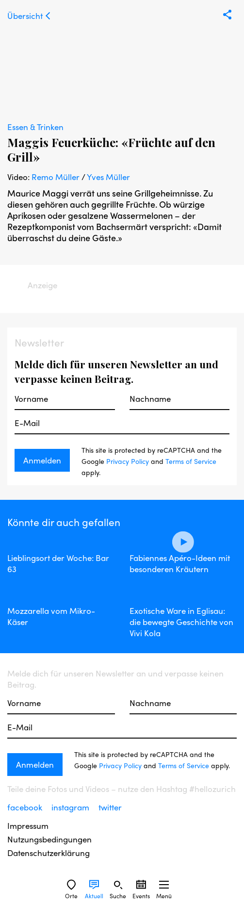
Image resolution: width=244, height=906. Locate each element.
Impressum (28, 825)
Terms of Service (190, 461)
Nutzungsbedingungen (49, 839)
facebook (25, 807)
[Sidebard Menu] (164, 885)
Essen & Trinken (35, 126)
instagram (71, 807)
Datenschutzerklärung (48, 852)
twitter (110, 807)
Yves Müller (108, 176)
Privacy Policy (127, 461)
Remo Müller (56, 176)
